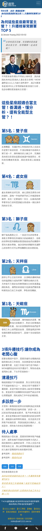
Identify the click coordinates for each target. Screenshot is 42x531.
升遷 (19, 466)
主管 (12, 466)
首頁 (12, 11)
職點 (31, 509)
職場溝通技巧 (18, 454)
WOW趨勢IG (25, 512)
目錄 (5, 322)
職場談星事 (19, 11)
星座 (4, 466)
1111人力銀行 (10, 509)
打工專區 (22, 509)
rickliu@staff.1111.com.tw (21, 521)
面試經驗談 (12, 512)
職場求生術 (17, 457)
